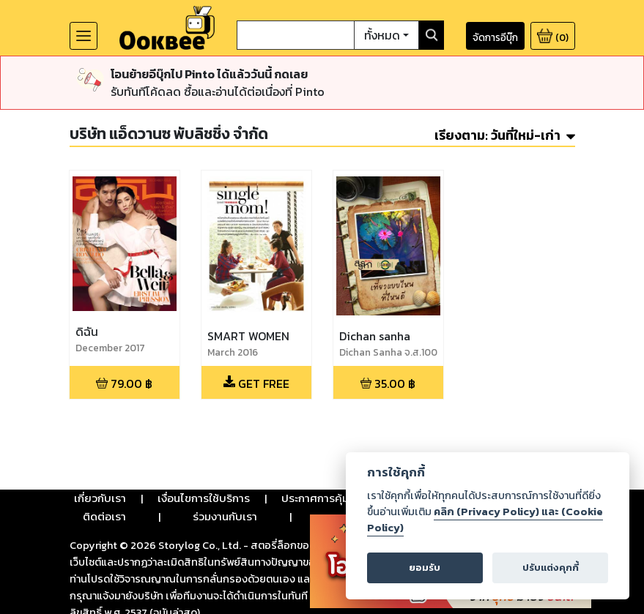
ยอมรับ (424, 567)
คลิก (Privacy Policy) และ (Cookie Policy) (485, 519)
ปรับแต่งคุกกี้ (550, 567)
